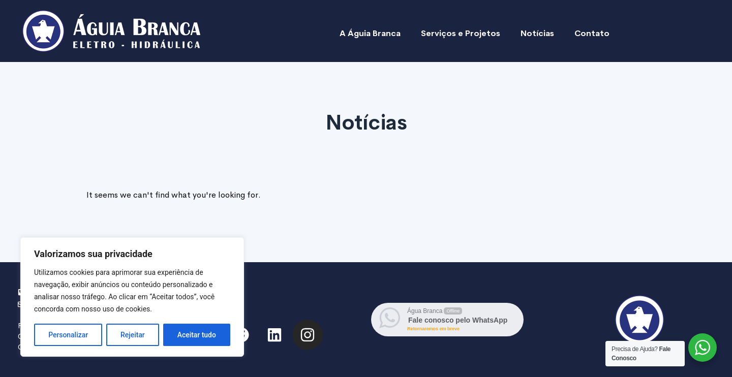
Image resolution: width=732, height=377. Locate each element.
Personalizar (68, 335)
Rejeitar (132, 335)
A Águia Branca (370, 33)
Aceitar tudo (197, 335)
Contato (591, 33)
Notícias (537, 33)
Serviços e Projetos (460, 33)
